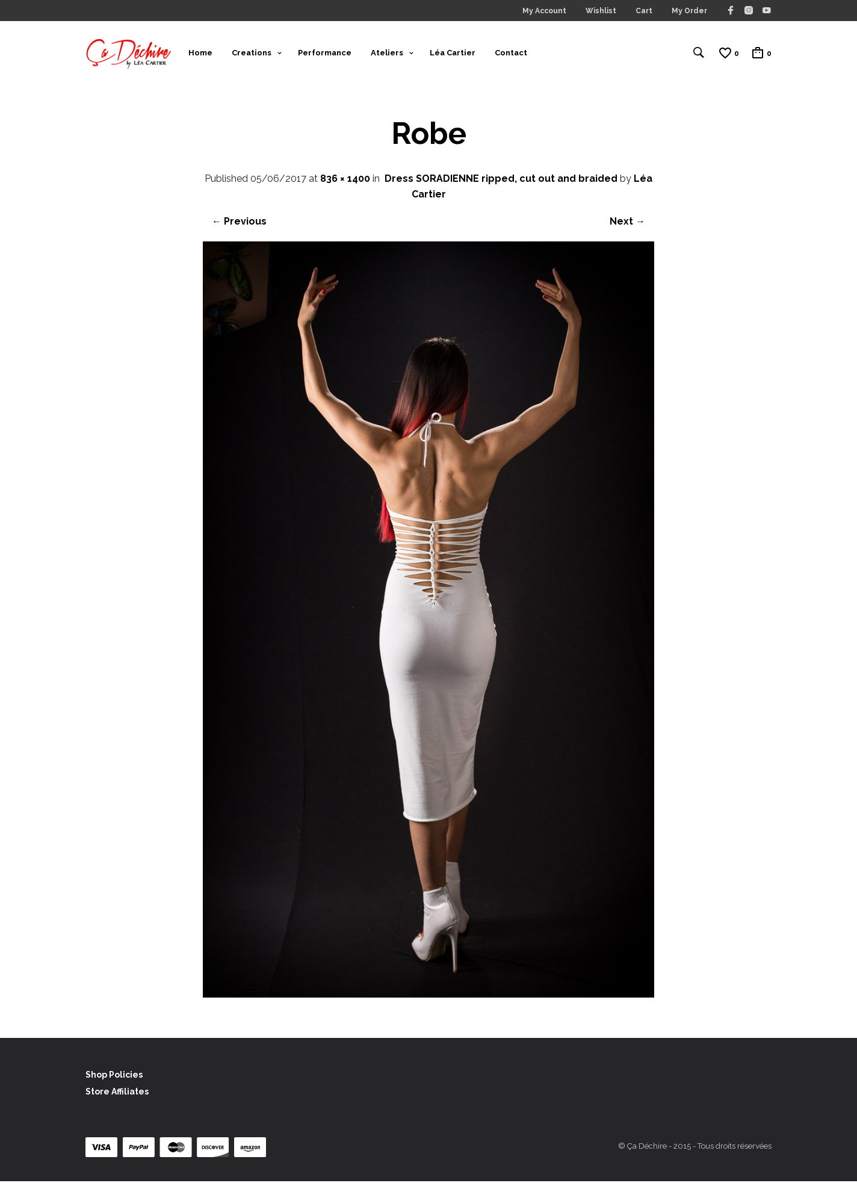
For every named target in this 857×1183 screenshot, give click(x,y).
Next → (627, 223)
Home (200, 53)
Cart (644, 11)
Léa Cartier (452, 53)
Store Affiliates (117, 1093)
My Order (689, 11)
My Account (544, 11)
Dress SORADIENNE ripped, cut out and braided (501, 180)
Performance (324, 53)
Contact (511, 53)
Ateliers (387, 53)
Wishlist (601, 11)
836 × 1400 (345, 180)
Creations (251, 53)
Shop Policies (114, 1076)
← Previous (239, 223)
